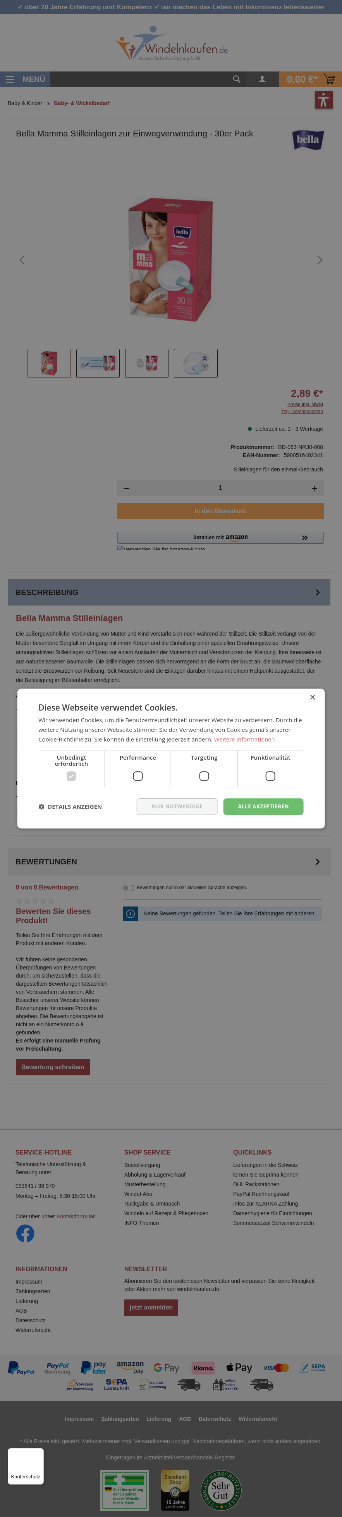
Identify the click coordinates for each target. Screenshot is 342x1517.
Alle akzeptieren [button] (262, 806)
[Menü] (39, 1452)
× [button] (312, 697)
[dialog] (171, 758)
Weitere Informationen (245, 739)
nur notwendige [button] (174, 806)
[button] (70, 806)
